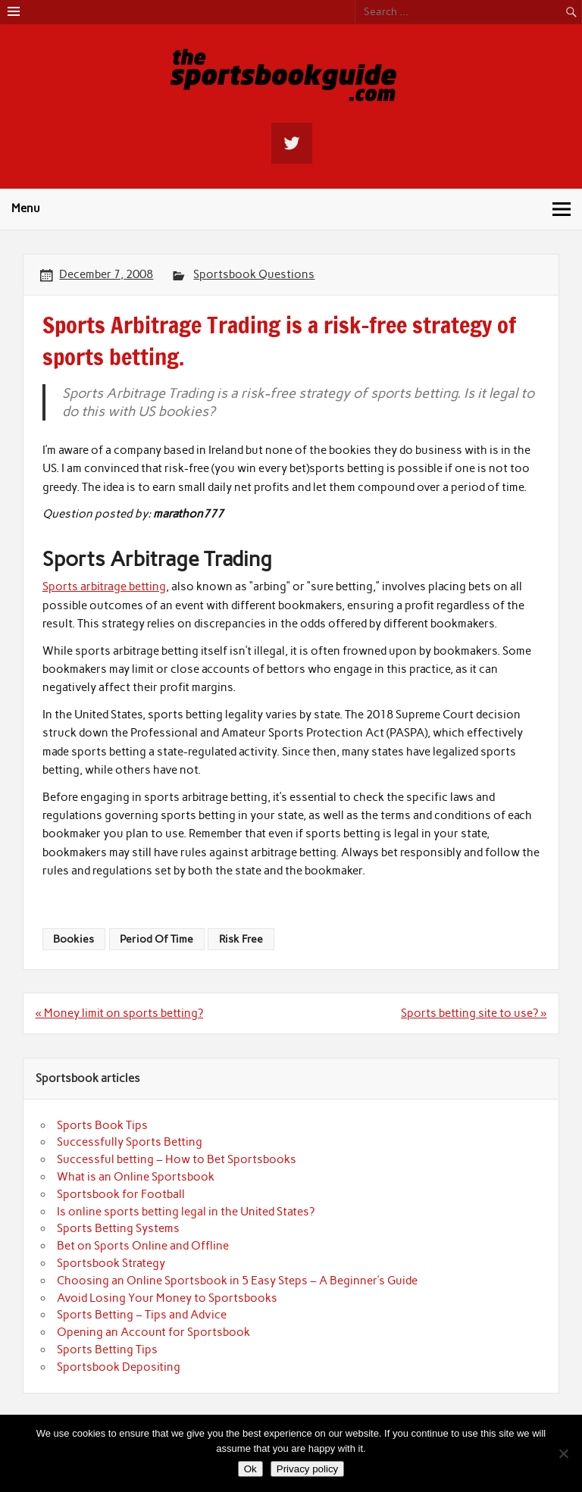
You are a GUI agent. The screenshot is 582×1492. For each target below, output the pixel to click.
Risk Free (241, 939)
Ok (250, 1469)
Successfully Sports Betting (129, 1142)
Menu (25, 208)
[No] (563, 1453)
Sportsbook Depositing (118, 1367)
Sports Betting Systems (118, 1228)
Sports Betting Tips (107, 1349)
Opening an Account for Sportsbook (153, 1332)
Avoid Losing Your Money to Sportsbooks (167, 1298)
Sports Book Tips (102, 1125)
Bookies (73, 939)
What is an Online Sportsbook (135, 1177)
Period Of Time (156, 939)
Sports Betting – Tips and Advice (142, 1315)
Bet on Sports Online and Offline (143, 1246)
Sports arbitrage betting (104, 586)
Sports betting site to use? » (473, 1013)
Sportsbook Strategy (111, 1263)
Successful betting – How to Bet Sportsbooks (176, 1159)
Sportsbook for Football (121, 1194)
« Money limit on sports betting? (119, 1013)
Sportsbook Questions (253, 274)
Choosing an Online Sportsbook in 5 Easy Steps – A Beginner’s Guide (237, 1280)
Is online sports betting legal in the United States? (185, 1211)
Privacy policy (307, 1469)
